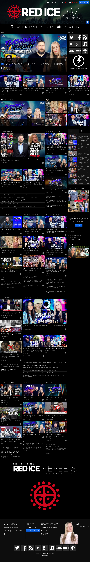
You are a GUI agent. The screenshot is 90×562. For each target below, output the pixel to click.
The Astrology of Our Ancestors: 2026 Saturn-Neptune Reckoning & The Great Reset (44, 362)
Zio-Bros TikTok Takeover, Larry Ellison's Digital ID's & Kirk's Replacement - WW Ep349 (56, 291)
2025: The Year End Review (31, 397)
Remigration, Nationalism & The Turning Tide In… (83, 158)
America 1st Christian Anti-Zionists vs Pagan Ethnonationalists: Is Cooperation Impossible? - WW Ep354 (20, 200)
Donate (79, 226)
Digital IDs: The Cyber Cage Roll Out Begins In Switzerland (10, 440)
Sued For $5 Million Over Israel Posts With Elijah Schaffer (32, 249)
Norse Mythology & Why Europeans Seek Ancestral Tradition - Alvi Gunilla (8, 250)
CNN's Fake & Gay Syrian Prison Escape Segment (55, 416)
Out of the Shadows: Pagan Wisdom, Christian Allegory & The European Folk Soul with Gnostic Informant (56, 148)
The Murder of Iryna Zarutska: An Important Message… (83, 136)
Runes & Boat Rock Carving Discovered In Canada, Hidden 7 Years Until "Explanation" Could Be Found (44, 376)
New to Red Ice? (49, 524)
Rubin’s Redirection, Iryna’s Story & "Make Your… (82, 147)
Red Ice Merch (74, 237)
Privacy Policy (45, 555)
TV (51, 27)
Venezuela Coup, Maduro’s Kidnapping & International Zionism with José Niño (11, 90)
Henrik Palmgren (45, 553)
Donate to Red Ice (75, 239)
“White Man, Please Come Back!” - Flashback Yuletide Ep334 (11, 183)
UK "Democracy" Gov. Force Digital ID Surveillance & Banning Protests (10, 448)
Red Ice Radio (34, 27)
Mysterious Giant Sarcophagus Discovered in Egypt (8, 369)
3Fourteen (52, 100)
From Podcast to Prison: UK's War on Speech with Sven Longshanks (18, 194)
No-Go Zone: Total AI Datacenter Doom (10, 420)
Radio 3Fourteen (69, 27)
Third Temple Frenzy (51, 444)
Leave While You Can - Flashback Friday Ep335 (32, 66)
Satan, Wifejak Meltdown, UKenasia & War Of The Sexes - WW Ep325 (55, 436)
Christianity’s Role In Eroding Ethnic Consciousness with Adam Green (40, 367)
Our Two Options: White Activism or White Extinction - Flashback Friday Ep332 (55, 170)
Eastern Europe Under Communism (10, 364)
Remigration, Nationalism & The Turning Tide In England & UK (33, 444)
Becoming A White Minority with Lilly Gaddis (34, 365)
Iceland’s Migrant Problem (7, 287)
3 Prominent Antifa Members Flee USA (33, 441)
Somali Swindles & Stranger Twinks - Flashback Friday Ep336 (33, 89)
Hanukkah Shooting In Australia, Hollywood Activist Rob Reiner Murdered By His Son (55, 271)
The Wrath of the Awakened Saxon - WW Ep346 (83, 169)
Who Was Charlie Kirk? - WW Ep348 (10, 203)
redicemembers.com (75, 235)
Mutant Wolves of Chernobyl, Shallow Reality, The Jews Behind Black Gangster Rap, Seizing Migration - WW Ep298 (56, 448)
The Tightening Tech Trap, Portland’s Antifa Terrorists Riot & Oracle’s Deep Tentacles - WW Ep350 (10, 453)
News (16, 27)
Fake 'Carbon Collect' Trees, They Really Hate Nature (56, 452)
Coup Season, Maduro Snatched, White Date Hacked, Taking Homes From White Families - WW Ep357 (21, 159)
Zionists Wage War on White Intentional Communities (55, 206)
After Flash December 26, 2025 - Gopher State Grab (55, 89)
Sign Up (83, 2)
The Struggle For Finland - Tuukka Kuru (11, 230)
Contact (31, 527)
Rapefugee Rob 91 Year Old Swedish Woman (10, 278)
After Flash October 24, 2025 (54, 190)
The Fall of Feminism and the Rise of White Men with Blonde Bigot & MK (78, 90)
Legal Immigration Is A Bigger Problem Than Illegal (32, 269)
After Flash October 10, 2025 (54, 397)
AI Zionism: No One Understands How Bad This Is (10, 457)
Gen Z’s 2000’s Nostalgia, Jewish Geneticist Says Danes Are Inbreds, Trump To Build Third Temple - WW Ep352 (55, 281)
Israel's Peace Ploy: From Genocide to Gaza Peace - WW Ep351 (55, 287)
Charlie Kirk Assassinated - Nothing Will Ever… (83, 152)
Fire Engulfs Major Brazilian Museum (10, 366)
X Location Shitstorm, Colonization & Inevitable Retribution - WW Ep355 (19, 197)
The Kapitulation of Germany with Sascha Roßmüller (55, 349)
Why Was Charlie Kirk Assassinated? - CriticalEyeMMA (82, 142)
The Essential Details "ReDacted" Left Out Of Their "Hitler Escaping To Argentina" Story (11, 314)
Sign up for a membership (76, 218)
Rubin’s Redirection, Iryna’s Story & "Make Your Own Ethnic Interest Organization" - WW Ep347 (56, 201)
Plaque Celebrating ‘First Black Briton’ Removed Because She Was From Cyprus (10, 356)
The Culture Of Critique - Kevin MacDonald (53, 197)
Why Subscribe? (49, 527)
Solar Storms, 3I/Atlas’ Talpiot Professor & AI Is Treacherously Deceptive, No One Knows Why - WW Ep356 (11, 399)
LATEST (72, 2)
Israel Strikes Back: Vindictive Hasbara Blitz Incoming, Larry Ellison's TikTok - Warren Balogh (32, 282)
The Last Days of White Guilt (31, 435)
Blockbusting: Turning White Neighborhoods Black (30, 277)
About (53, 2)
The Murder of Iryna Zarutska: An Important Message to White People (18, 206)
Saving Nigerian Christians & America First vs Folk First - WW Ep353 (40, 370)
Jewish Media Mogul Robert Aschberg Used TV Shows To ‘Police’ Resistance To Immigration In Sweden (11, 283)
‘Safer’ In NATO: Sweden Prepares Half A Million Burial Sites (11, 270)
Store (60, 2)
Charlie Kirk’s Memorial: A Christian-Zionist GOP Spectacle (33, 286)
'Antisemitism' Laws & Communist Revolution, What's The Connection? (11, 335)
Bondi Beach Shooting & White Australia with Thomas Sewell (55, 251)
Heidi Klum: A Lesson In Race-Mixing (10, 208)
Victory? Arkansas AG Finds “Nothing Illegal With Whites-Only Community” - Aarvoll (44, 372)
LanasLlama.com (75, 234)
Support (45, 534)
